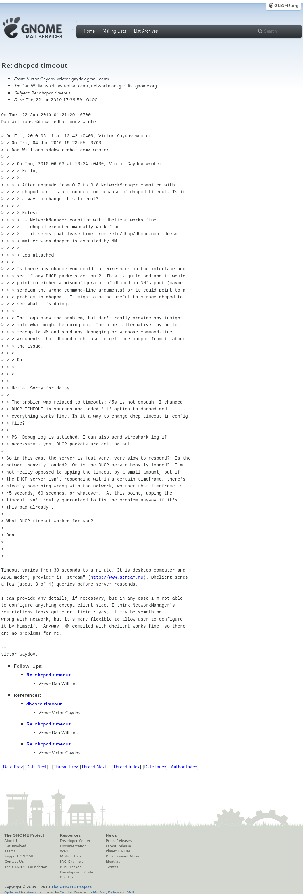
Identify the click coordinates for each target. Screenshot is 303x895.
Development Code (76, 872)
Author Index (184, 767)
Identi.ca (113, 861)
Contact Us (14, 861)
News (111, 835)
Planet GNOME (119, 850)
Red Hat (66, 892)
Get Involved (15, 845)
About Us (12, 840)
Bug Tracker (70, 866)
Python (113, 892)
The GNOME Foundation (26, 866)
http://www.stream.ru (117, 577)
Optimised (12, 892)
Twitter (112, 866)
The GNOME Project (24, 835)
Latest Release (118, 845)
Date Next (36, 767)
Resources (70, 835)
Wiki (64, 850)
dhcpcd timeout (44, 704)
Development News (123, 856)
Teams (10, 850)
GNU (130, 892)
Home (89, 31)
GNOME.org (286, 5)
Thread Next (93, 767)
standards (33, 892)
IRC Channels (72, 861)
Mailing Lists (114, 31)
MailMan (99, 892)
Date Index (155, 767)
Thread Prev (66, 767)
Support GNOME (19, 856)
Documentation (73, 845)
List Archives (146, 31)
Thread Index (126, 767)
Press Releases (119, 840)
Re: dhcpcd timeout (48, 675)
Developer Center (75, 840)
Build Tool (68, 877)
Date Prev (13, 767)
